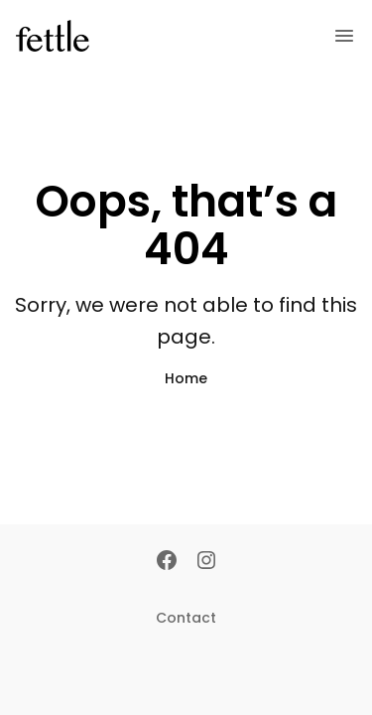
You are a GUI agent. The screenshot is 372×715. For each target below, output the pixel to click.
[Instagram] (206, 562)
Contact (186, 618)
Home (186, 378)
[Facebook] (167, 562)
